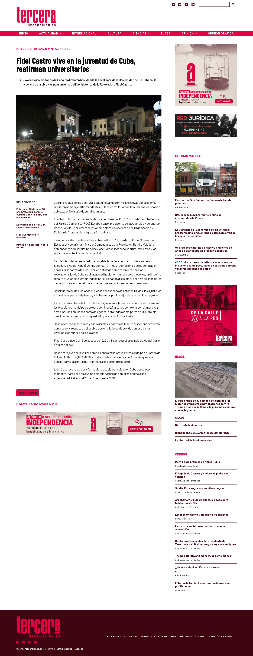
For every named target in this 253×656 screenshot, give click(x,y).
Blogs (166, 33)
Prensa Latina (24, 48)
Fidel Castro (24, 403)
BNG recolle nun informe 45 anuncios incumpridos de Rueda (198, 216)
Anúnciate (147, 636)
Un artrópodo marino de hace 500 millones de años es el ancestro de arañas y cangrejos (203, 249)
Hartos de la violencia (188, 425)
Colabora (130, 636)
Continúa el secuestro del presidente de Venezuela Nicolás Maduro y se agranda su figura (205, 542)
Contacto (113, 636)
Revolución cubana (46, 403)
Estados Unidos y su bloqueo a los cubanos (201, 514)
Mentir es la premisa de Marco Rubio (197, 461)
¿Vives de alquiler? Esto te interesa (197, 567)
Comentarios (167, 636)
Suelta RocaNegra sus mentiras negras (199, 488)
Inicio (23, 33)
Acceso (79, 648)
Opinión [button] (188, 33)
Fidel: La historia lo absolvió (27, 236)
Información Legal (192, 636)
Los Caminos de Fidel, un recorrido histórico (30, 226)
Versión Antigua (220, 636)
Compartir (27, 392)
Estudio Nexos (64, 648)
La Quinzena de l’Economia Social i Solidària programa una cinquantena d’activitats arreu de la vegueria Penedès (205, 232)
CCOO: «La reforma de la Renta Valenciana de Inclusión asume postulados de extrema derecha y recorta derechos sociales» (205, 265)
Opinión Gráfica (221, 33)
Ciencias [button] (139, 33)
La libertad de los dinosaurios (193, 440)
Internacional (84, 33)
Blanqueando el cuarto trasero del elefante (202, 432)
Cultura (115, 33)
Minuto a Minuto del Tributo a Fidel (32, 246)
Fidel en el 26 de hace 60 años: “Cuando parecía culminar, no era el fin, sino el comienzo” (32, 213)
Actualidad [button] (49, 33)
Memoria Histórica (46, 48)
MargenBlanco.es (33, 648)
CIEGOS (179, 417)
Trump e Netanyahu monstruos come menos (203, 555)
